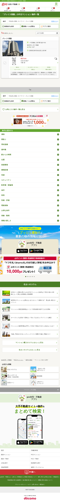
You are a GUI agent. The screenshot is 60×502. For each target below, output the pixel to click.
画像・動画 (5, 215)
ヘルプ (28, 484)
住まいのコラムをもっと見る (29, 350)
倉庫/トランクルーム (37, 467)
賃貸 (2, 450)
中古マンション (35, 454)
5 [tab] (32, 276)
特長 (3, 195)
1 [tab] (25, 276)
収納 (3, 175)
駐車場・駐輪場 (7, 185)
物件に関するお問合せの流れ (45, 477)
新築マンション (5, 454)
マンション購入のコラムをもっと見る (29, 342)
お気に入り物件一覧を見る (14, 109)
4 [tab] (30, 276)
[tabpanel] (30, 266)
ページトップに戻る (30, 389)
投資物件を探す (35, 463)
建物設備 (4, 170)
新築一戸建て (5, 459)
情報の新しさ (6, 221)
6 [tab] (34, 276)
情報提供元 (56, 477)
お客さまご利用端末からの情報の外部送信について (24, 477)
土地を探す (4, 463)
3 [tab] (29, 276)
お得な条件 (5, 210)
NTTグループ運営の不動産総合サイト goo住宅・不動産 (14, 0)
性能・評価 (5, 200)
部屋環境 (4, 165)
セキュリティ (6, 180)
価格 (3, 134)
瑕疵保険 (4, 205)
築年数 (3, 150)
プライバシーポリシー (20, 484)
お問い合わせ (35, 484)
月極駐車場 (34, 450)
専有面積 (4, 144)
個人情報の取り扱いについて (29, 480)
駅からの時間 (6, 155)
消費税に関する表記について (45, 480)
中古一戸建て (35, 459)
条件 (3, 190)
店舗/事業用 (4, 467)
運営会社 (42, 484)
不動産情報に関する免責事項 (14, 480)
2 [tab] (27, 276)
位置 (3, 160)
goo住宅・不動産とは (5, 477)
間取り (3, 139)
